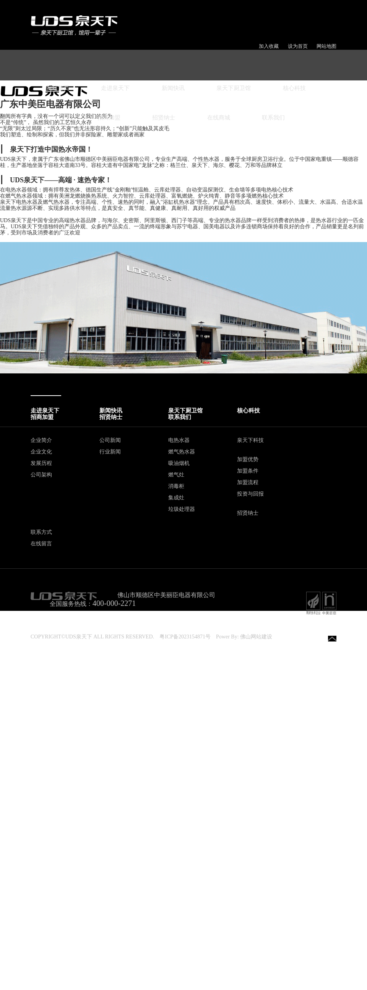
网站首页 (57, 88)
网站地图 (326, 46)
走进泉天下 (115, 88)
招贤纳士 (163, 118)
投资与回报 (250, 494)
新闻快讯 (173, 88)
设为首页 (298, 46)
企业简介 (41, 440)
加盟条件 (247, 471)
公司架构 (41, 475)
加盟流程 (247, 482)
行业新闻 (110, 452)
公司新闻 (110, 440)
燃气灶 (176, 475)
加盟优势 (247, 459)
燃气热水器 (181, 452)
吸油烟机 (179, 463)
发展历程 (41, 463)
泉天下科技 (250, 440)
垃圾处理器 (181, 509)
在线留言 (41, 544)
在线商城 (218, 118)
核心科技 (294, 88)
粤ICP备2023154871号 (185, 637)
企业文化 (41, 452)
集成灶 (176, 498)
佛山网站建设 (256, 637)
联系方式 (41, 532)
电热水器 (179, 440)
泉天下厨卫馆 (233, 88)
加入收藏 (269, 46)
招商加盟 (108, 118)
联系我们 (273, 118)
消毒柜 (176, 486)
